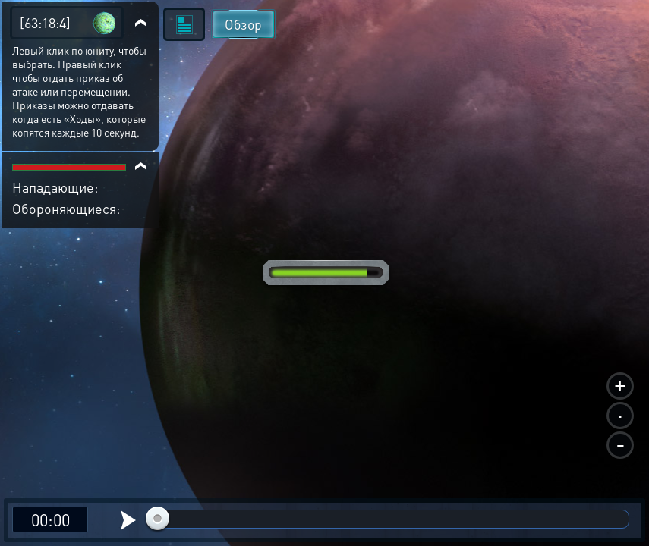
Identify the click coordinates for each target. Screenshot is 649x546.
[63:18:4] (45, 22)
